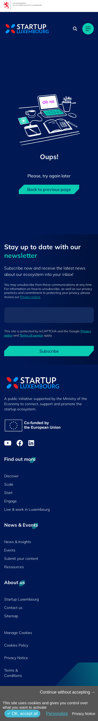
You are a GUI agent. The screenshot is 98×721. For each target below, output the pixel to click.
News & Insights (17, 541)
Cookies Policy (16, 645)
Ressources (14, 567)
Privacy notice (30, 297)
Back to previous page (49, 189)
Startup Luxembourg (21, 599)
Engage (10, 501)
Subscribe (49, 351)
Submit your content (21, 558)
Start (8, 492)
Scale (8, 484)
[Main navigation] (88, 28)
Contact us (13, 607)
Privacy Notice (16, 657)
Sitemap (11, 616)
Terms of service (31, 335)
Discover (11, 476)
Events (9, 550)
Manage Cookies (18, 632)
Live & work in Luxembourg (27, 509)
